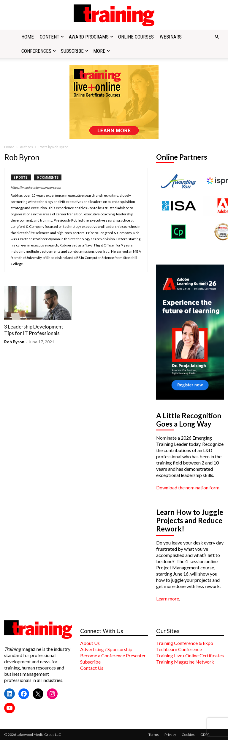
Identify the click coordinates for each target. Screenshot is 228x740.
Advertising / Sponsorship (106, 649)
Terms (153, 734)
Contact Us (91, 668)
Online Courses (136, 37)
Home (27, 37)
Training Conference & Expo (184, 643)
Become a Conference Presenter (113, 655)
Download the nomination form (187, 487)
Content (52, 37)
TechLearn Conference (179, 649)
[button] (217, 36)
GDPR (205, 734)
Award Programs (91, 37)
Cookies (188, 734)
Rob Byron (14, 341)
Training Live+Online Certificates (190, 655)
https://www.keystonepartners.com (36, 187)
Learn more (167, 598)
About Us (90, 643)
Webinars (171, 37)
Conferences (38, 51)
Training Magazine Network (185, 661)
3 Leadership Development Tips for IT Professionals (33, 329)
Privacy (170, 734)
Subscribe (74, 51)
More (101, 51)
